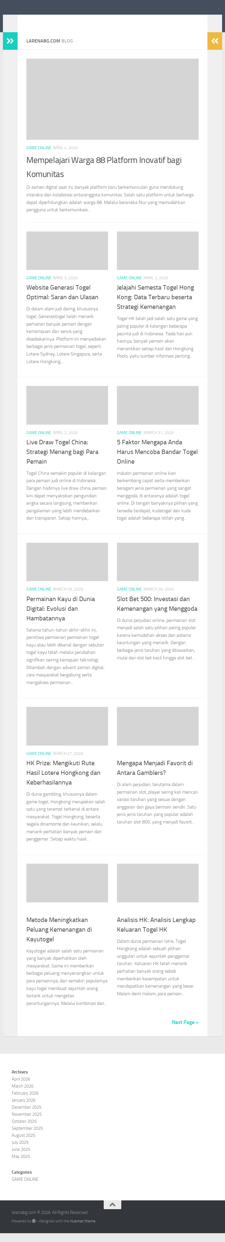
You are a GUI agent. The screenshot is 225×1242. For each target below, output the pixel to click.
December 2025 (26, 1116)
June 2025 (21, 1158)
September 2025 (27, 1137)
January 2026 (23, 1109)
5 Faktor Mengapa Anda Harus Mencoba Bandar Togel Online (157, 460)
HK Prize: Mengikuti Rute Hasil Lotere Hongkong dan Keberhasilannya (63, 781)
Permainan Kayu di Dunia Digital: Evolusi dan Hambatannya (60, 617)
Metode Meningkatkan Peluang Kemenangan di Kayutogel (59, 938)
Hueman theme (83, 1230)
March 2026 (22, 1095)
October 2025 (24, 1130)
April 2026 (21, 1087)
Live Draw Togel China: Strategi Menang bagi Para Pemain (62, 460)
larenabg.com (46, 20)
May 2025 (21, 1165)
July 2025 (20, 1151)
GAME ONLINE (38, 156)
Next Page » (185, 1031)
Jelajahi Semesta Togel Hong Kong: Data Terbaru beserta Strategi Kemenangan (155, 305)
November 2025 (27, 1123)
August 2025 (23, 1144)
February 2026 (25, 1102)
